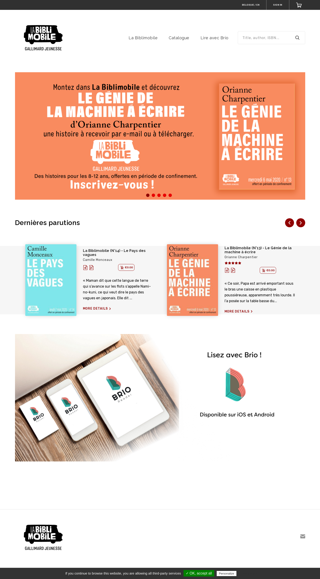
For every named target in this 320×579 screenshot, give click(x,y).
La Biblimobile (143, 37)
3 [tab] (158, 197)
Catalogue (179, 37)
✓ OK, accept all (199, 573)
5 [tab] (170, 197)
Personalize (226, 573)
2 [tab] (153, 197)
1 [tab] (147, 197)
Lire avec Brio (215, 37)
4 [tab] (164, 197)
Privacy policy (248, 573)
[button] (289, 222)
